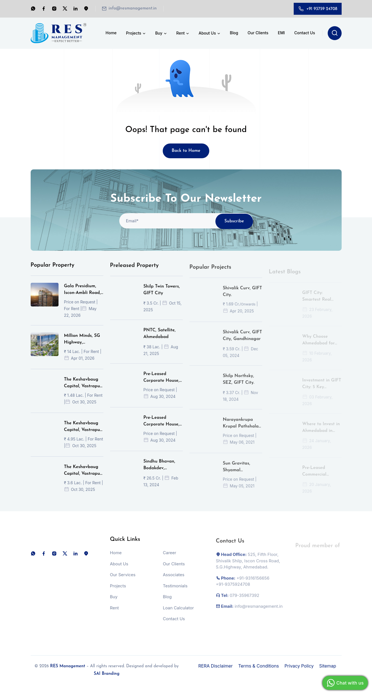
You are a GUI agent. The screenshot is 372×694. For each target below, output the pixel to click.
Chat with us (344, 682)
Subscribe (234, 229)
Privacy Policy (300, 666)
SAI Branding (106, 674)
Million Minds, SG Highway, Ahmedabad (82, 347)
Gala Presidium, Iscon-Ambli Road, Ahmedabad (82, 298)
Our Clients (258, 32)
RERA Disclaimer (215, 666)
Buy (161, 33)
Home (111, 32)
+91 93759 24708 (321, 9)
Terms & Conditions (259, 666)
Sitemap (328, 666)
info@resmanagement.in (133, 8)
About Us (210, 33)
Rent (183, 33)
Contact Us (304, 32)
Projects (136, 33)
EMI (281, 32)
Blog (234, 32)
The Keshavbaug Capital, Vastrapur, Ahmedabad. (83, 391)
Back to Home (186, 151)
